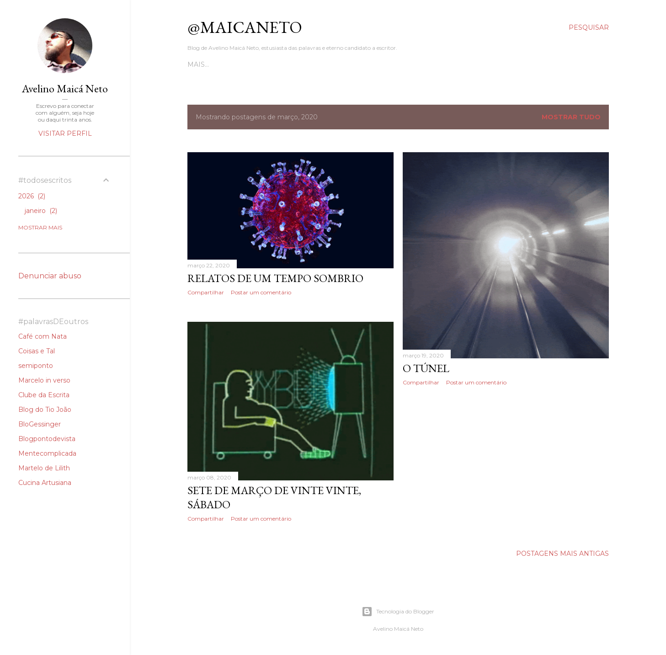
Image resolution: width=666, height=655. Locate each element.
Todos (199, 64)
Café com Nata (42, 336)
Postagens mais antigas (562, 555)
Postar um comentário (261, 292)
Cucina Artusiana (44, 483)
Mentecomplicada (47, 453)
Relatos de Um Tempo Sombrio (275, 278)
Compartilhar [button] (205, 292)
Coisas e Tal (36, 351)
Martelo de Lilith (44, 468)
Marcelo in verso (44, 380)
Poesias (307, 64)
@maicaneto (244, 27)
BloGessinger (39, 424)
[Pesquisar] (589, 27)
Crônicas (268, 64)
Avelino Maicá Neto (65, 88)
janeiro (41, 211)
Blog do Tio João (44, 409)
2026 (31, 196)
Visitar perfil (65, 133)
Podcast (343, 64)
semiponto (35, 366)
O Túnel (426, 368)
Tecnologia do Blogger (398, 611)
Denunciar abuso (49, 276)
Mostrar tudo (571, 117)
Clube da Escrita (43, 395)
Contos (231, 64)
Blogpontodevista (46, 439)
